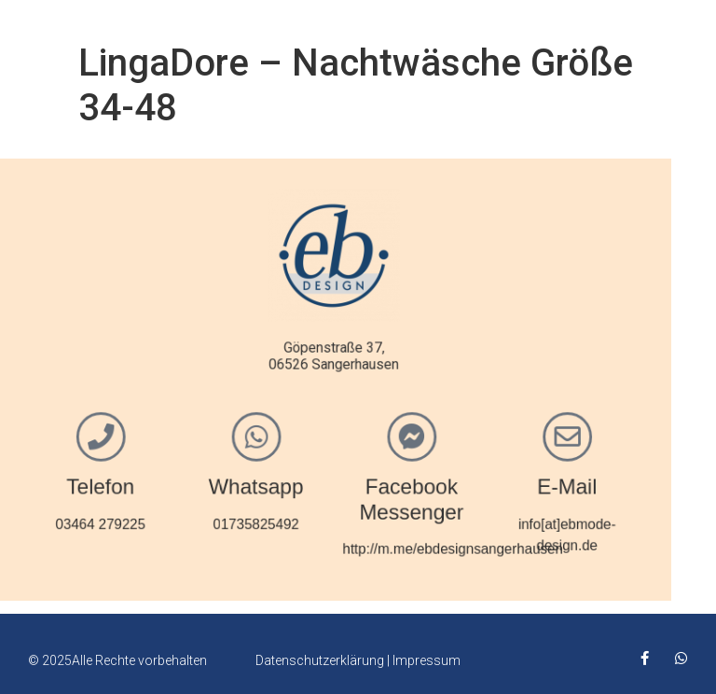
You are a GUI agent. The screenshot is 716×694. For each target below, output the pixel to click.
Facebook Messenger (320, 495)
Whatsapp (170, 482)
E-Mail (472, 482)
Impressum (426, 660)
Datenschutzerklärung (319, 660)
